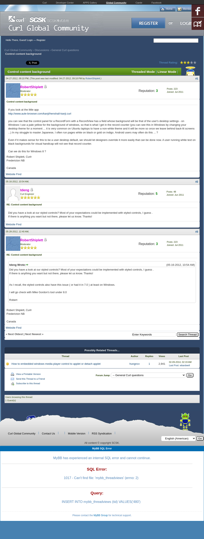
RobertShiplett (93, 78)
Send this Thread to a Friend (30, 379)
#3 (196, 231)
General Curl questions (65, 50)
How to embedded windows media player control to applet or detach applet (56, 363)
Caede (139, 2)
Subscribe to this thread (28, 383)
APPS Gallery (90, 2)
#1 (196, 78)
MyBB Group (101, 515)
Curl (44, 2)
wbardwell (185, 365)
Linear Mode (167, 71)
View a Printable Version (28, 374)
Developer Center (65, 2)
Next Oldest (15, 334)
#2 (196, 181)
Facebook (156, 2)
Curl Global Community (18, 50)
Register (40, 40)
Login (30, 40)
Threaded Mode (143, 71)
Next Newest (33, 334)
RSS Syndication (102, 433)
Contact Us (48, 433)
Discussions (42, 50)
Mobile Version (76, 433)
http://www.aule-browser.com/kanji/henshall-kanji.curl (39, 113)
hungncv (134, 363)
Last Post (174, 365)
